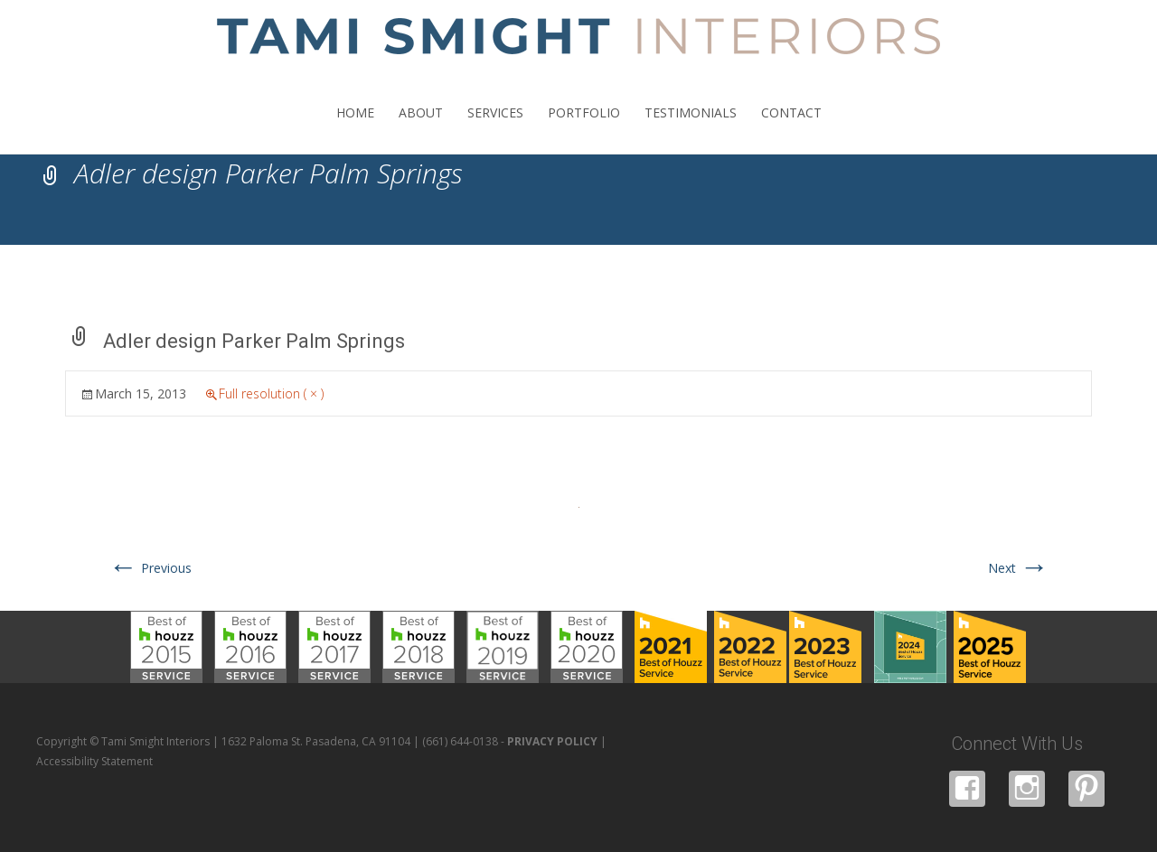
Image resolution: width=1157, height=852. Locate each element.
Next (1018, 567)
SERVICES (495, 129)
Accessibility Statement (94, 761)
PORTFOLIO (584, 129)
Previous (150, 567)
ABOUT (421, 129)
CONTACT (791, 129)
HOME (355, 129)
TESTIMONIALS (690, 129)
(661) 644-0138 (460, 741)
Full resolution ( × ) (271, 393)
